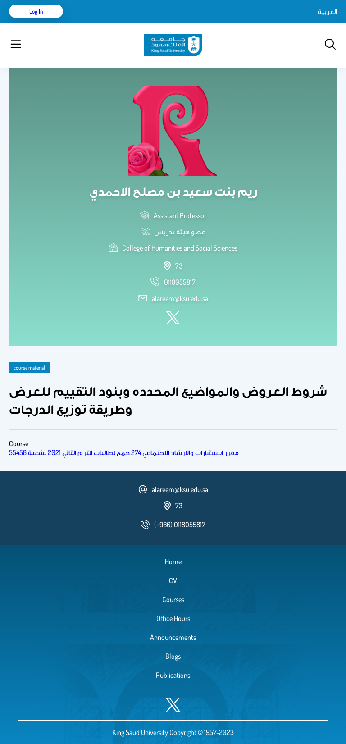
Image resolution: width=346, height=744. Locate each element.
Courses (173, 599)
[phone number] (180, 282)
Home (173, 561)
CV (173, 580)
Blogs (173, 656)
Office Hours (173, 618)
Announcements (173, 637)
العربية (327, 11)
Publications (173, 675)
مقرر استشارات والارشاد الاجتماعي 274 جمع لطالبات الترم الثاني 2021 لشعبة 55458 (124, 452)
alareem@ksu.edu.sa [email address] (180, 298)
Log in (36, 11)
